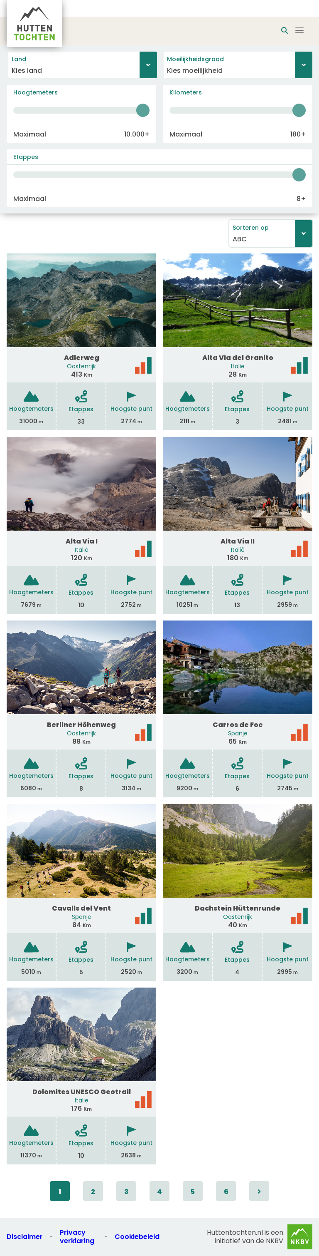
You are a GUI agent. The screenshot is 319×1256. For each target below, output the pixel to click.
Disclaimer (25, 1236)
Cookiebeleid (137, 1236)
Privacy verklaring (77, 1237)
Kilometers (185, 92)
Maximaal (29, 134)
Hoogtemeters (35, 92)
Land (19, 59)
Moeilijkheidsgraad (195, 59)
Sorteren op (251, 227)
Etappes (25, 157)
